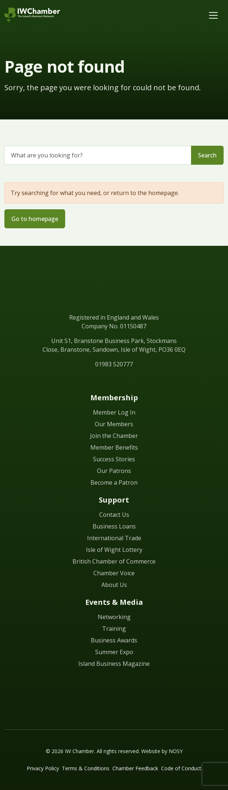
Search (207, 155)
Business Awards (114, 640)
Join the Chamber (114, 436)
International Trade (114, 538)
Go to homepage (34, 219)
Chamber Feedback (135, 768)
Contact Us (114, 515)
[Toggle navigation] (213, 15)
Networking (114, 617)
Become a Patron (114, 482)
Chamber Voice (114, 573)
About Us (114, 585)
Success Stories (114, 459)
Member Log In (114, 412)
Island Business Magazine (114, 664)
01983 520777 (114, 364)
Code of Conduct (181, 768)
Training (114, 629)
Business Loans (114, 526)
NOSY (176, 751)
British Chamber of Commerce (114, 561)
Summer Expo (114, 652)
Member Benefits (114, 447)
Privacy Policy (43, 768)
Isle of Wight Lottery (114, 550)
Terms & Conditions (85, 768)
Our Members (114, 424)
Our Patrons (114, 471)
